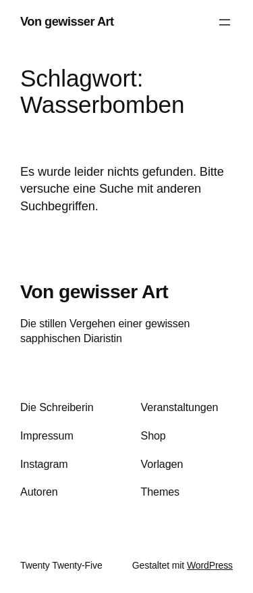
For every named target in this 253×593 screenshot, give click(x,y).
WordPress (210, 565)
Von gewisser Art (67, 21)
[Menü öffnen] (225, 22)
